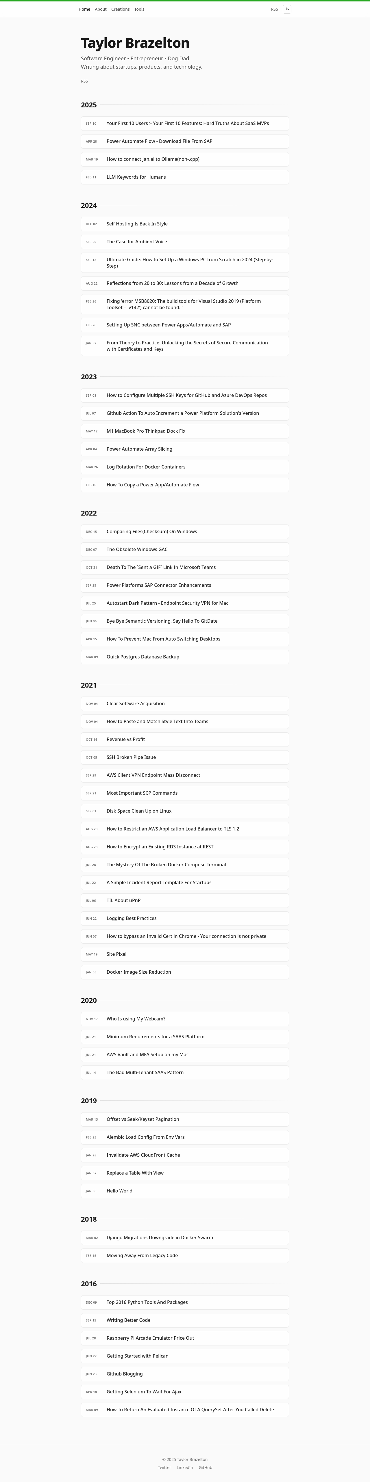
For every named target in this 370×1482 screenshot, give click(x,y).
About (101, 9)
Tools (139, 9)
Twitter (164, 1467)
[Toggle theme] (287, 9)
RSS (274, 9)
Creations (120, 9)
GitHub (205, 1467)
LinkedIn (185, 1467)
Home (84, 9)
